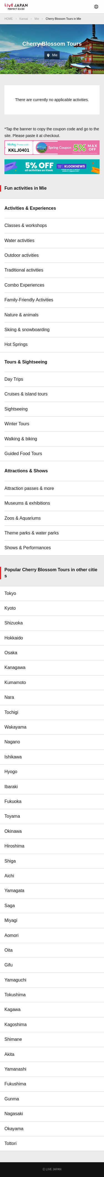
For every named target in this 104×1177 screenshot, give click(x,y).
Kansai (23, 18)
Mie (37, 18)
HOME (8, 18)
